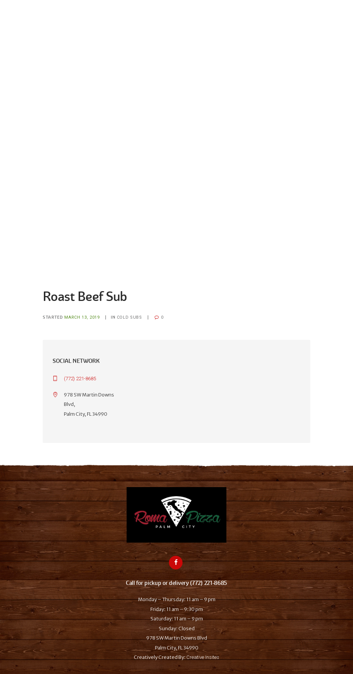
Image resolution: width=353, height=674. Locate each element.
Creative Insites (202, 657)
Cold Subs (129, 317)
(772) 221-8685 (80, 378)
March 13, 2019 (81, 317)
